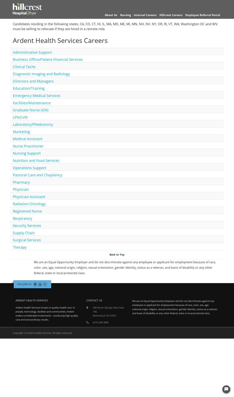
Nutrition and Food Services (36, 160)
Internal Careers (145, 15)
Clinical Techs (24, 66)
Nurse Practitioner (28, 146)
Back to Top (117, 254)
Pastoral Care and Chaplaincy (37, 174)
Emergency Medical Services (37, 95)
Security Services (27, 225)
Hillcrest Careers (170, 15)
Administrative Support (32, 52)
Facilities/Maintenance (31, 102)
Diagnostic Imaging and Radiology (41, 73)
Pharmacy (21, 182)
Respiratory (22, 218)
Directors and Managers (33, 81)
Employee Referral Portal (202, 15)
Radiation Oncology (29, 203)
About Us (111, 15)
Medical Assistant (27, 138)
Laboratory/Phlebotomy (33, 124)
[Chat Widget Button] (226, 389)
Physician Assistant (29, 196)
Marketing (21, 131)
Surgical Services (27, 239)
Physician (21, 189)
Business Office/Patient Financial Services (48, 59)
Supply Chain (24, 232)
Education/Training (29, 88)
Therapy (20, 247)
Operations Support (29, 167)
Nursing (125, 15)
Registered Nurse (27, 211)
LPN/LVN (20, 117)
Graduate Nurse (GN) (30, 110)
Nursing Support (27, 153)
